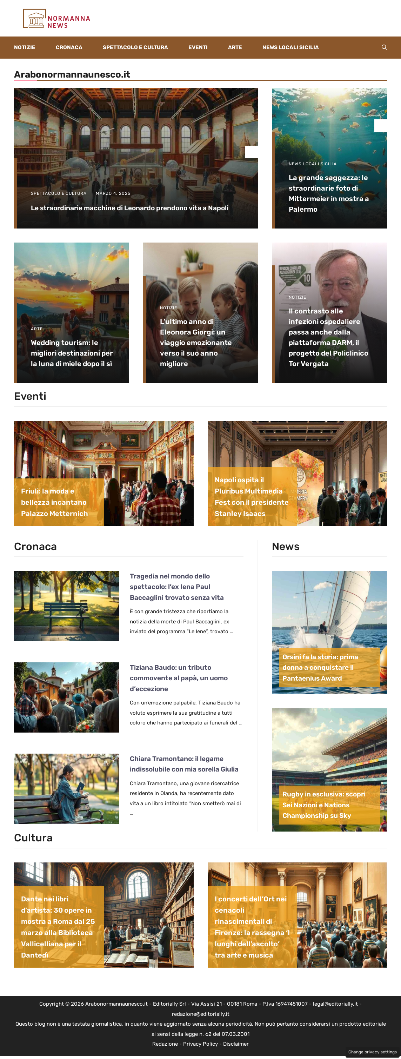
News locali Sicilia (290, 47)
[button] (384, 48)
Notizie (24, 47)
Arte (235, 47)
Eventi (198, 47)
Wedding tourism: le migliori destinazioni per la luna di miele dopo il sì (72, 353)
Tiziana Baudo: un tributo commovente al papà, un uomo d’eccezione (179, 678)
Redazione (165, 1044)
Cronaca (69, 47)
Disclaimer (236, 1044)
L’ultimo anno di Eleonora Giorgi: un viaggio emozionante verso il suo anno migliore (196, 342)
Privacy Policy (200, 1044)
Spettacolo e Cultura (135, 47)
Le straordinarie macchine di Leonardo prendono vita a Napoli (129, 208)
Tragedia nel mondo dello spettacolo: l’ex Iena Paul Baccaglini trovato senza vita (177, 587)
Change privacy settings (372, 1052)
